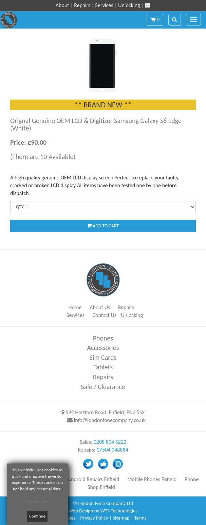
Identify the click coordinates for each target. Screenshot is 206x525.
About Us (100, 307)
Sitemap (121, 518)
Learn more (37, 501)
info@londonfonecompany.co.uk (110, 420)
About (62, 5)
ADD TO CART (103, 226)
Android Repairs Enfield (93, 479)
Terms (140, 518)
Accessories (103, 348)
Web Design (81, 511)
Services (104, 5)
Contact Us (104, 315)
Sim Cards (103, 357)
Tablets (103, 367)
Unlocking (129, 5)
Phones (103, 338)
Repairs (82, 5)
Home (74, 307)
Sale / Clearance (103, 387)
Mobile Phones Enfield (151, 479)
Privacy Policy (94, 518)
